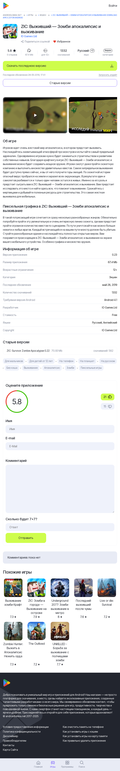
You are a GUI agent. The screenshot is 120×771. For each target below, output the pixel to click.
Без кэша (12, 367)
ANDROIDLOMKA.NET (12, 15)
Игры (30, 15)
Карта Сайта (10, 749)
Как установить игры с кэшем (80, 731)
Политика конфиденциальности (22, 731)
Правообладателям (14, 740)
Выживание (31, 367)
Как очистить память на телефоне (83, 726)
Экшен (43, 15)
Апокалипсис (52, 367)
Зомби (70, 367)
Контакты (8, 745)
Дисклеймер (10, 736)
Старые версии (60, 83)
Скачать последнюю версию (26, 66)
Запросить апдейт (108, 74)
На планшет (87, 361)
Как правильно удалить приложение (84, 740)
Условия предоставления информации (26, 726)
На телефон (66, 361)
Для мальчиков (14, 361)
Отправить (25, 538)
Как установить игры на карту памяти (85, 736)
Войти (113, 5)
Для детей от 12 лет (41, 361)
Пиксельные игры (91, 367)
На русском (108, 361)
